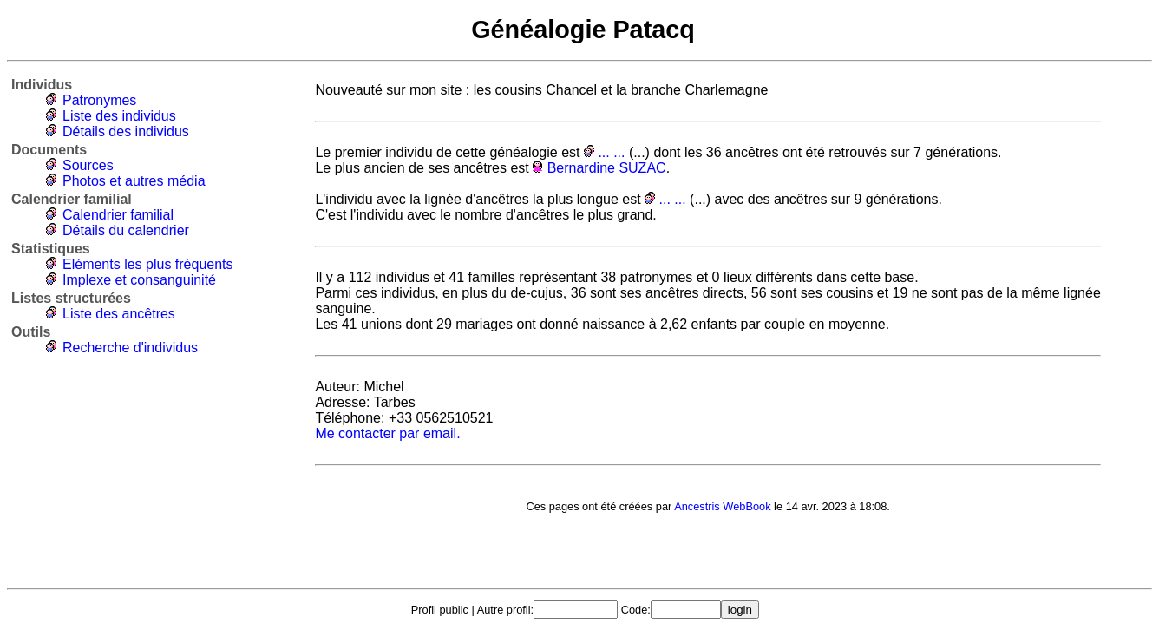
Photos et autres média (134, 181)
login (740, 609)
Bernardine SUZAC (606, 168)
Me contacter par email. (387, 433)
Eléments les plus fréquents (147, 264)
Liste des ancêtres (118, 313)
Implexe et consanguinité (139, 279)
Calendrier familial (118, 214)
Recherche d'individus (130, 347)
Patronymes (99, 100)
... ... (611, 152)
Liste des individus (119, 115)
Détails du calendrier (125, 230)
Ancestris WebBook (722, 506)
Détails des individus (125, 131)
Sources (88, 165)
